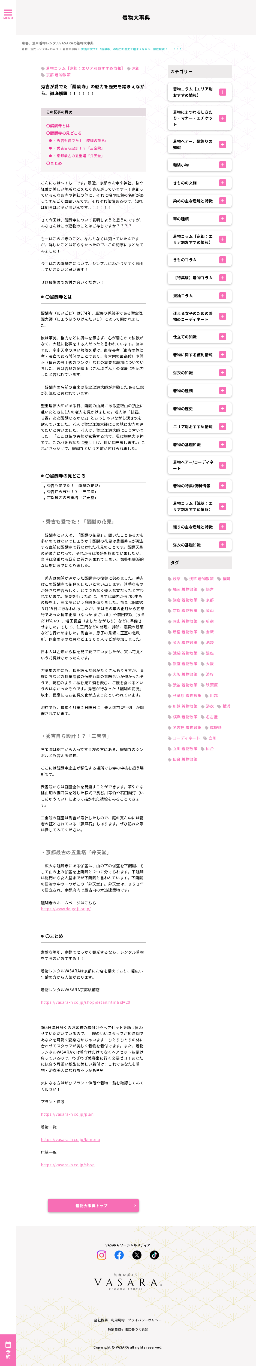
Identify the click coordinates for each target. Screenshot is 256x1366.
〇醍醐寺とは (58, 125)
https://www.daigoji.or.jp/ (66, 908)
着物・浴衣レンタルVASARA (40, 49)
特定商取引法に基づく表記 (128, 1329)
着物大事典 (70, 49)
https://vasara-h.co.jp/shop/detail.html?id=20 (85, 1002)
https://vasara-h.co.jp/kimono (70, 1139)
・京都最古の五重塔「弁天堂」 (79, 155)
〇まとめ (54, 163)
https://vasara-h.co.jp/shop (68, 1164)
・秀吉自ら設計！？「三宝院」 (79, 148)
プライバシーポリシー (145, 1320)
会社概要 (101, 1320)
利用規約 (118, 1320)
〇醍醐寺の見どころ (64, 133)
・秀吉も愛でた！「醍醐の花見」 (81, 140)
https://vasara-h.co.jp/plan (67, 1114)
